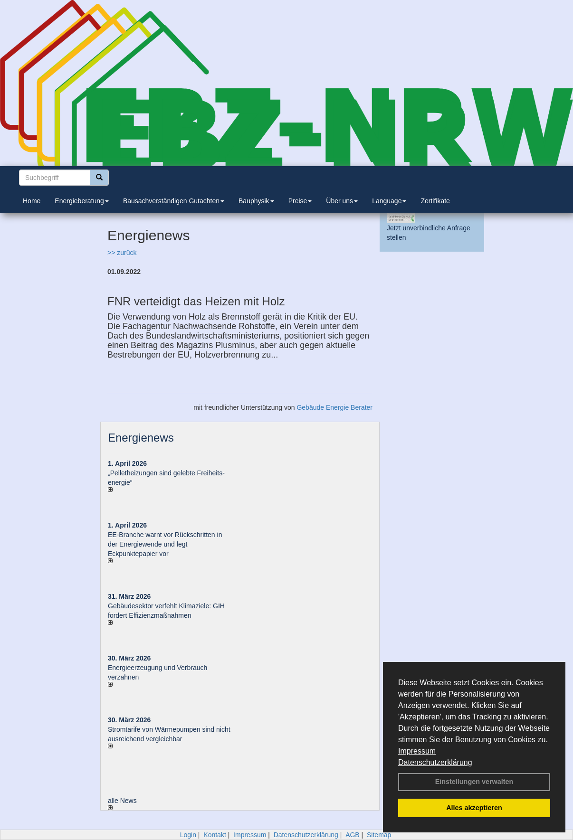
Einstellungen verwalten (474, 781)
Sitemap (379, 835)
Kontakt (214, 835)
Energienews (141, 437)
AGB (352, 835)
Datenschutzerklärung (435, 762)
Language (389, 201)
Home (31, 201)
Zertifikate (434, 201)
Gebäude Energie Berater (334, 407)
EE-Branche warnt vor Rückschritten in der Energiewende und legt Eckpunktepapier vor (165, 544)
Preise (300, 201)
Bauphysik (256, 201)
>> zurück (121, 252)
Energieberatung (82, 201)
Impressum (417, 751)
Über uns (342, 201)
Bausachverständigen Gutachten (173, 201)
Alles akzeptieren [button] (474, 808)
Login (188, 835)
